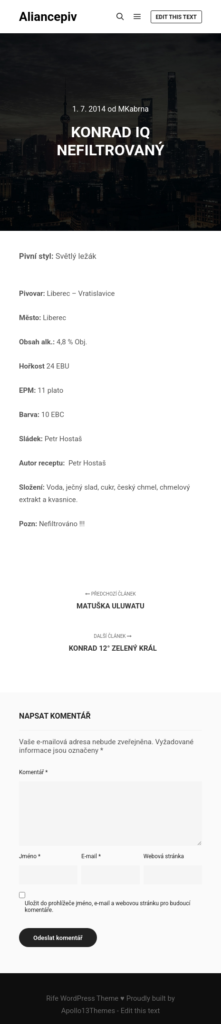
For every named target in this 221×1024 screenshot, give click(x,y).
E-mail (91, 856)
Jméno (29, 856)
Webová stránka (164, 856)
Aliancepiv (48, 16)
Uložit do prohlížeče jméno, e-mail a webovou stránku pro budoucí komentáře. (107, 906)
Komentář (33, 772)
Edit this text (176, 17)
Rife (52, 998)
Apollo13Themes (88, 1010)
